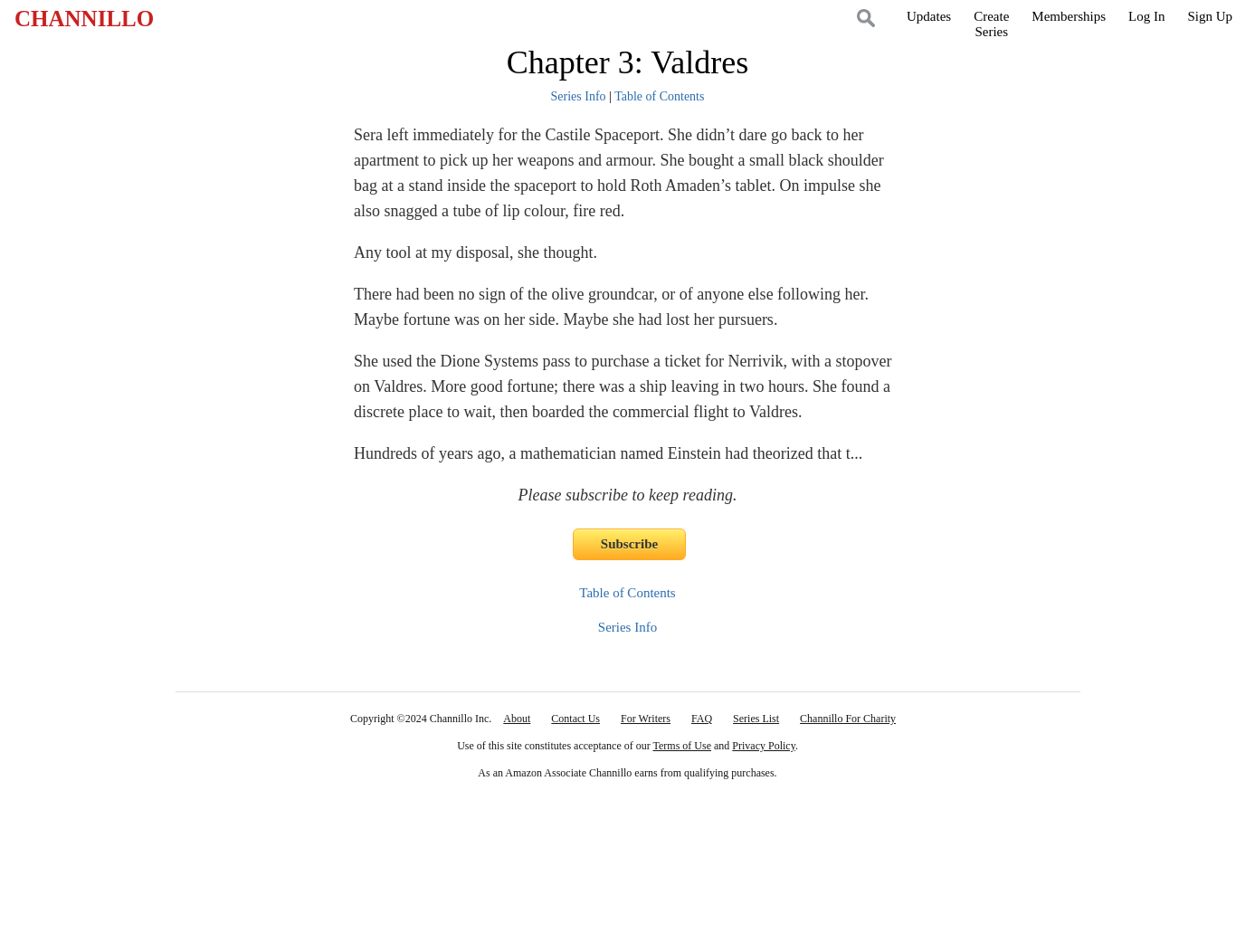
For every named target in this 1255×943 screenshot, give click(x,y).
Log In (1146, 16)
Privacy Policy (763, 745)
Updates (929, 16)
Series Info (578, 96)
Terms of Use (682, 745)
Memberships (1069, 16)
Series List (756, 718)
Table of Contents (659, 96)
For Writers (645, 718)
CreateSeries (991, 24)
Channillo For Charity (848, 718)
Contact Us (575, 718)
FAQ (701, 718)
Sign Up (1209, 16)
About (516, 718)
